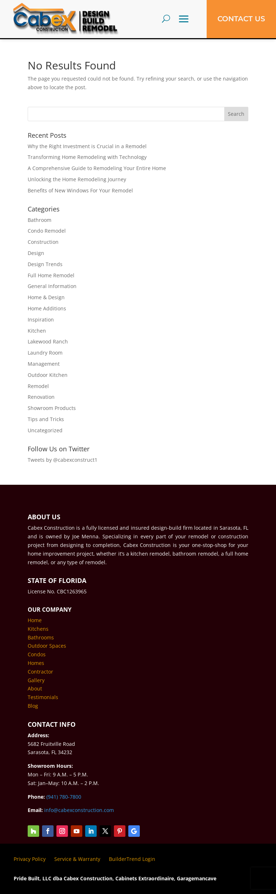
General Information (52, 286)
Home (35, 620)
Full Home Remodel (51, 275)
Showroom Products (52, 408)
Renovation (41, 396)
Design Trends (45, 264)
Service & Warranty (77, 859)
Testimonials (43, 697)
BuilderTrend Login (132, 859)
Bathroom (39, 219)
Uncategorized (45, 430)
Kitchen (37, 330)
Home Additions (47, 308)
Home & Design (46, 297)
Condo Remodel (47, 230)
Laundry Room (45, 352)
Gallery (36, 680)
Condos (37, 654)
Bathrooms (41, 637)
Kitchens (38, 628)
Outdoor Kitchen (48, 374)
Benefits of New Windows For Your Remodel (80, 190)
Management (44, 363)
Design (36, 253)
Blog (33, 705)
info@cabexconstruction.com (79, 810)
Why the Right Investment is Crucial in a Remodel (87, 146)
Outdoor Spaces (47, 645)
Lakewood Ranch (48, 341)
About (35, 688)
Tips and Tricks (46, 419)
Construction (43, 241)
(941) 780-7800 (63, 796)
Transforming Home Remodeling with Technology (87, 157)
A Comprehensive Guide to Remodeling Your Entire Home (97, 168)
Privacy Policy (30, 859)
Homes (36, 663)
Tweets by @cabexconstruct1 (62, 459)
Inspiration (41, 319)
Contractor (40, 671)
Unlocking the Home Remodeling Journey (77, 179)
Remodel (38, 386)
